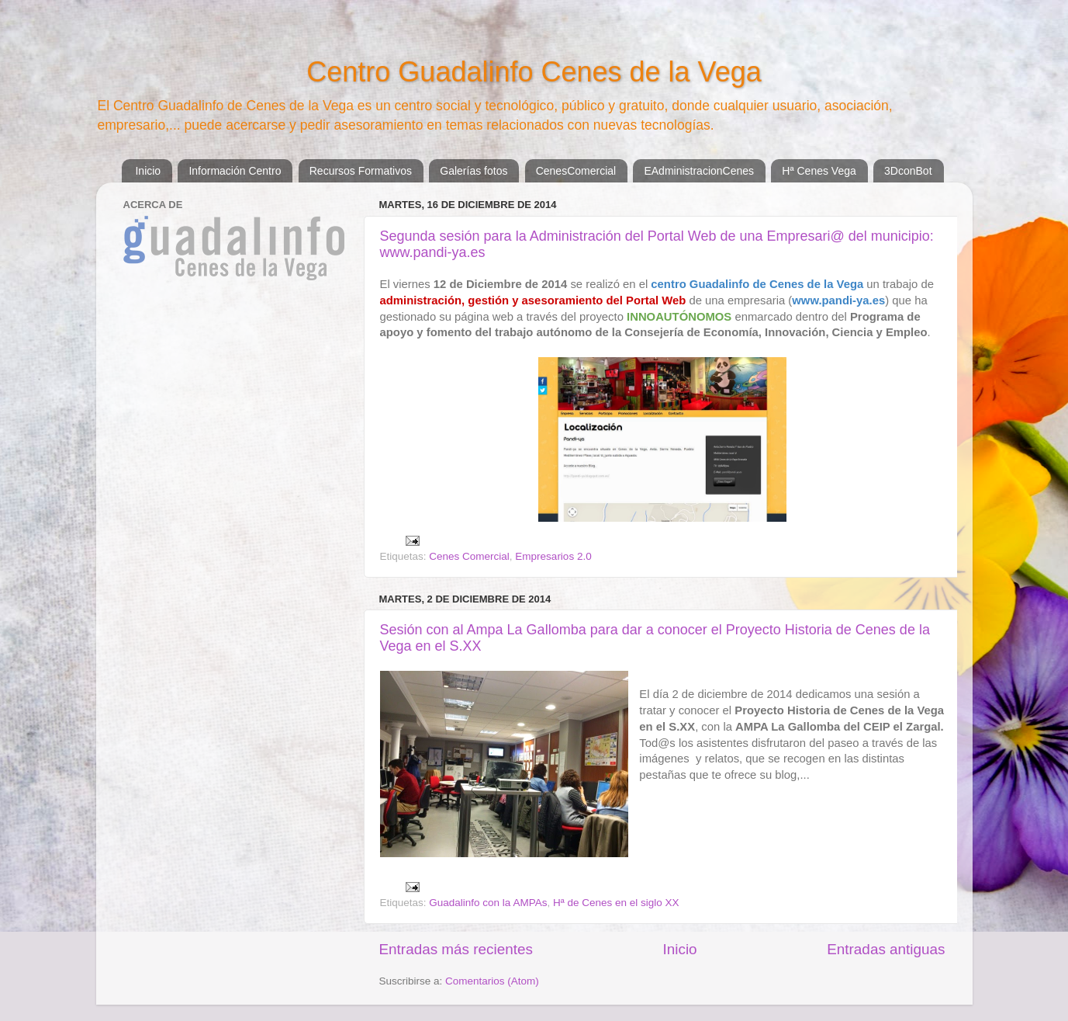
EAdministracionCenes (699, 171)
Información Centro (234, 171)
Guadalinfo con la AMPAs (488, 902)
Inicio (148, 171)
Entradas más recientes (456, 949)
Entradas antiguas (886, 949)
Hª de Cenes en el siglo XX (616, 902)
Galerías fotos (473, 171)
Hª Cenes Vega (818, 171)
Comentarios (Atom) (492, 981)
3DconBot (907, 171)
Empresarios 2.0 (553, 556)
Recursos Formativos (360, 171)
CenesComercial (576, 171)
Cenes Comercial (469, 556)
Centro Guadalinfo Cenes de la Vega (533, 72)
